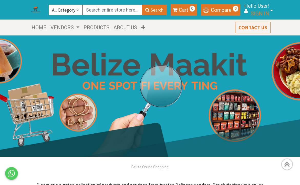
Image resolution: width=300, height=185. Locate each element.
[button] (145, 27)
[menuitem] (40, 27)
